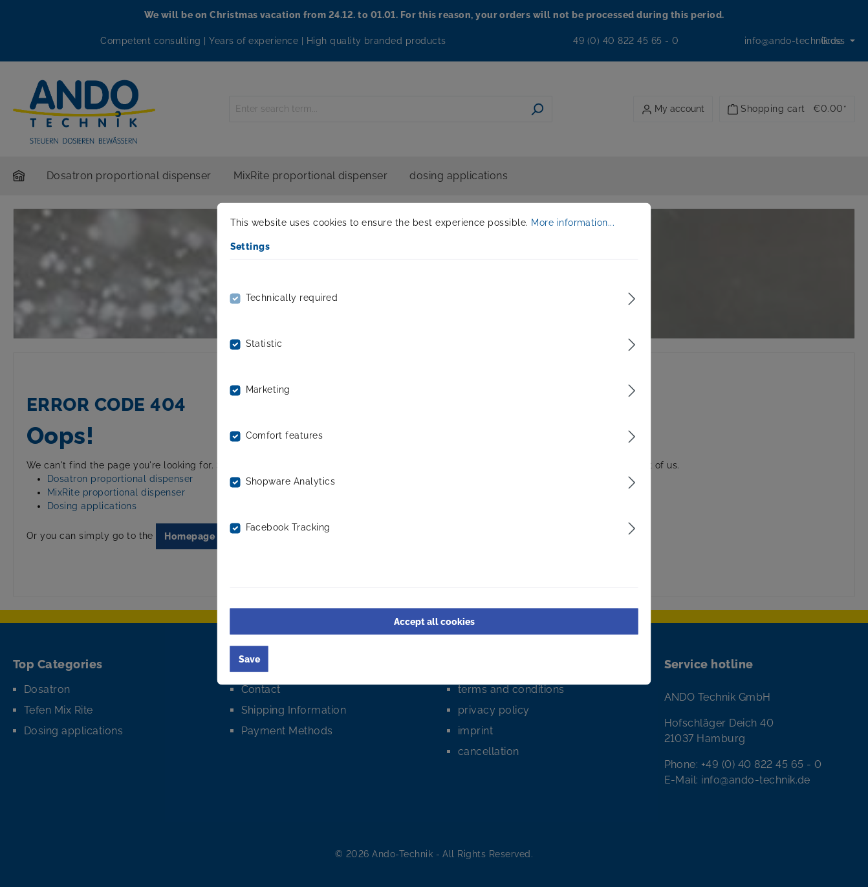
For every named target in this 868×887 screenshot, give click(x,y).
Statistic (264, 343)
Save (249, 658)
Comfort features (284, 435)
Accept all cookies (434, 621)
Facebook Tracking (288, 526)
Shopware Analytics (291, 481)
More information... (572, 222)
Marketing (268, 389)
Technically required (292, 297)
